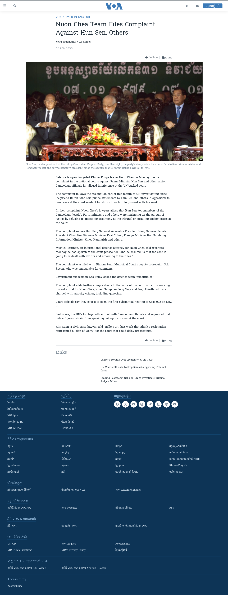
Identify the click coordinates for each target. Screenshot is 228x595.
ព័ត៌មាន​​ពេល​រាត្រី (68, 409)
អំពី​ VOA (11, 526)
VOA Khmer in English (73, 17)
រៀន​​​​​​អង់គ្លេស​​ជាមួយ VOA (73, 490)
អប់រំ (63, 472)
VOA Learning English (128, 490)
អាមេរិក (10, 459)
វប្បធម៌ (118, 459)
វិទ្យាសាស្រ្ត (120, 453)
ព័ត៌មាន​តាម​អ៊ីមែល (123, 508)
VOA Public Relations (19, 550)
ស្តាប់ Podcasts (69, 508)
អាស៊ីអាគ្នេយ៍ (13, 472)
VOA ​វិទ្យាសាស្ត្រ (15, 422)
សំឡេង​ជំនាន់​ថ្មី (67, 422)
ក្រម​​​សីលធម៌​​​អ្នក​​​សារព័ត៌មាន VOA (131, 526)
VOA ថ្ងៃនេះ (13, 415)
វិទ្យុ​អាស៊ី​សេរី (121, 550)
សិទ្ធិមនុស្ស (66, 459)
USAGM (11, 544)
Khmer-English (178, 465)
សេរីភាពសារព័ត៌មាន (178, 453)
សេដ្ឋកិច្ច (65, 453)
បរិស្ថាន (118, 446)
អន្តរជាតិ (11, 453)
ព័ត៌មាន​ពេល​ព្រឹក (68, 403)
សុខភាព (65, 465)
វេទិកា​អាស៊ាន (67, 428)
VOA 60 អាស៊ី (14, 428)
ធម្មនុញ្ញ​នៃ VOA (69, 526)
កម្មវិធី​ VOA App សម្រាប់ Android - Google (83, 568)
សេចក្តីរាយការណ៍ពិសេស (126, 472)
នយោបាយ (66, 446)
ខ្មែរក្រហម (120, 465)
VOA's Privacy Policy (73, 550)
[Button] (151, 57)
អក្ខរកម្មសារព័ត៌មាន (178, 446)
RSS (171, 508)
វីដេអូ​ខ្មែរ (11, 403)
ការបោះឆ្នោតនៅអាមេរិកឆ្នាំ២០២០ (184, 459)
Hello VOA (67, 415)
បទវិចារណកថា (176, 472)
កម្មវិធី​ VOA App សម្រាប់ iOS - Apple (26, 568)
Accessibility (122, 544)
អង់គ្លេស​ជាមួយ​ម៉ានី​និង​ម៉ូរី (18, 490)
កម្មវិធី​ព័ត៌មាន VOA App (19, 508)
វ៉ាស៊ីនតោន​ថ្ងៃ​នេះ (15, 409)
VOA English (68, 544)
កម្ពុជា (10, 446)
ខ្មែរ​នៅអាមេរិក (14, 465)
